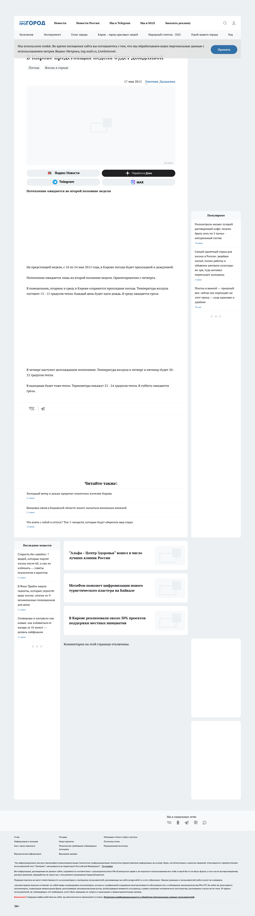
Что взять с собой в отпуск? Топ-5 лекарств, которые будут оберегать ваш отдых (101, 524)
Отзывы (63, 837)
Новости (60, 23)
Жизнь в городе (56, 68)
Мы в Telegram (119, 23)
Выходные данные (68, 853)
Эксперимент (52, 34)
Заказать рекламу (178, 23)
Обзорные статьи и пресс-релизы (120, 837)
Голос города (79, 34)
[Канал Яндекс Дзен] (138, 173)
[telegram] (44, 408)
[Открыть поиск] (224, 23)
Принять (224, 49)
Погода (34, 68)
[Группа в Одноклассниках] (178, 822)
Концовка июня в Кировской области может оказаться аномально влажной (101, 510)
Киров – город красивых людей (118, 34)
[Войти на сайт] (233, 23)
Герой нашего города (204, 34)
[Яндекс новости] (63, 173)
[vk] (32, 408)
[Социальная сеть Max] (138, 182)
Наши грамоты (66, 841)
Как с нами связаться (24, 846)
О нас (17, 837)
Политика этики (112, 841)
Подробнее (107, 866)
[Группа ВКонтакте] (169, 822)
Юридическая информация (27, 853)
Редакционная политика (116, 846)
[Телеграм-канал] (63, 182)
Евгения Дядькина (160, 81)
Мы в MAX (147, 23)
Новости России (88, 23)
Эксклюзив (26, 34)
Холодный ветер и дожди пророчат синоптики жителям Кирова (101, 496)
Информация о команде (26, 841)
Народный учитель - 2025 (164, 34)
